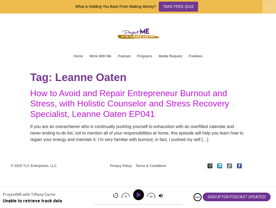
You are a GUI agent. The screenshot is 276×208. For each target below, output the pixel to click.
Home (78, 56)
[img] (198, 197)
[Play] (139, 195)
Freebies (195, 56)
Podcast (124, 56)
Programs (144, 56)
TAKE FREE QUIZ (178, 6)
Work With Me (100, 56)
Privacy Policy (121, 167)
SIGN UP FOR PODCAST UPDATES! (237, 197)
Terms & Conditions (151, 167)
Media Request (170, 56)
